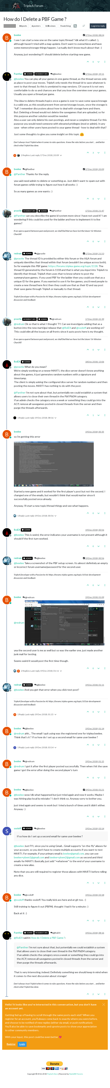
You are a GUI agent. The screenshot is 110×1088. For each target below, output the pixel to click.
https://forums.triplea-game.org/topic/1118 (73, 266)
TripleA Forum (33, 6)
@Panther (29, 169)
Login (22, 1044)
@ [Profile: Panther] (19, 174)
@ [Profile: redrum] (19, 323)
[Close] (104, 1004)
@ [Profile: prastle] (19, 258)
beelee (17, 35)
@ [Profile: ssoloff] (81, 327)
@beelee (55, 74)
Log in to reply (98, 25)
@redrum (55, 319)
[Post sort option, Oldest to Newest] (84, 25)
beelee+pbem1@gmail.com (29, 857)
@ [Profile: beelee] (19, 78)
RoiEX (17, 361)
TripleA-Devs (52, 1074)
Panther (18, 74)
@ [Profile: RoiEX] (66, 327)
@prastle (39, 253)
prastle (17, 210)
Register (11, 1044)
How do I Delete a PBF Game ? (48, 937)
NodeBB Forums (76, 1074)
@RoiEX (55, 932)
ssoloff (17, 828)
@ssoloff (28, 895)
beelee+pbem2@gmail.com (64, 857)
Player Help (10, 26)
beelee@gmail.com (73, 853)
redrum (17, 253)
